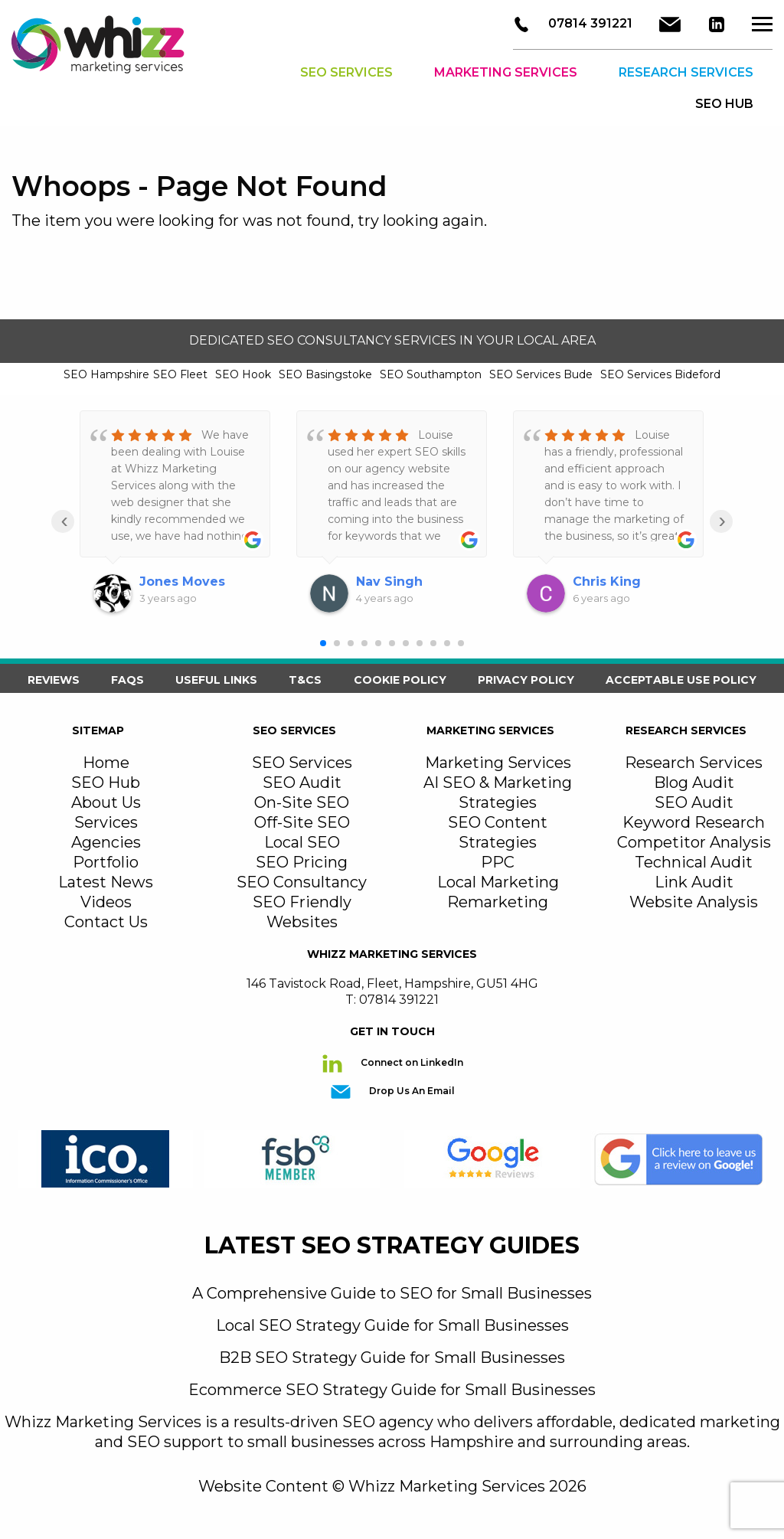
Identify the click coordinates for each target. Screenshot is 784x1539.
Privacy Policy (526, 680)
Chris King (607, 581)
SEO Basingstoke (325, 374)
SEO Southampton (431, 374)
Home (106, 762)
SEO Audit (302, 782)
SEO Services (346, 72)
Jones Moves (182, 581)
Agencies (106, 842)
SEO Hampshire (106, 374)
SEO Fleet (180, 374)
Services (106, 822)
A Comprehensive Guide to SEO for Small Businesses (392, 1293)
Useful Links (216, 680)
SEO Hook (243, 374)
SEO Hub (105, 782)
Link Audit (694, 882)
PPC (497, 862)
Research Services (686, 72)
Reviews (54, 680)
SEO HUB (724, 103)
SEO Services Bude (541, 374)
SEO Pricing (302, 862)
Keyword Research (693, 822)
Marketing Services (505, 72)
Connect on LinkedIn (410, 1062)
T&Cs (305, 680)
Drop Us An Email (411, 1090)
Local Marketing (498, 882)
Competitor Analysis (694, 842)
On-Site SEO (301, 802)
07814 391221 (588, 23)
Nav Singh (389, 581)
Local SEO (302, 842)
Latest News (105, 882)
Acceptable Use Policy (681, 680)
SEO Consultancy (302, 882)
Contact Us (106, 922)
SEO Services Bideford (660, 374)
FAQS (127, 680)
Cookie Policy (400, 680)
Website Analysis (693, 902)
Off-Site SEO (302, 822)
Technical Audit (694, 862)
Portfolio (106, 862)
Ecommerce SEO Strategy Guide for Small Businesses (392, 1390)
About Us (106, 802)
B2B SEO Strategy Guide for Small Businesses (392, 1357)
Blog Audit (694, 782)
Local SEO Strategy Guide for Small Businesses (392, 1325)
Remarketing (497, 902)
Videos (106, 902)
